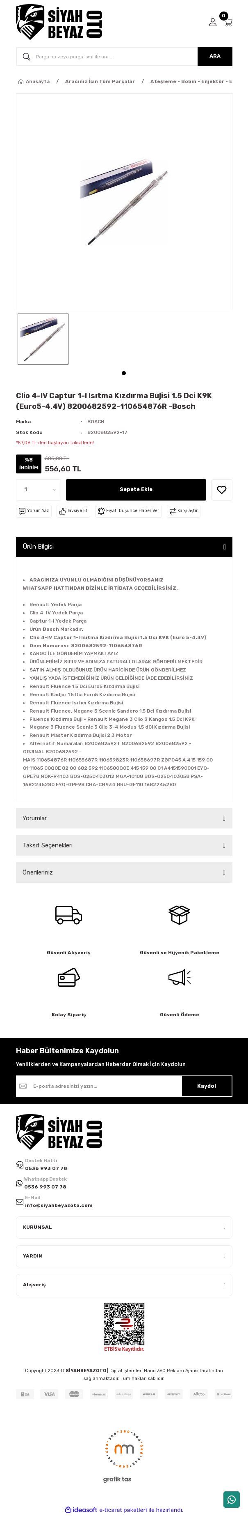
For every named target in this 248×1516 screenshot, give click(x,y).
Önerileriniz (38, 872)
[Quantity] (38, 490)
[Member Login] (213, 22)
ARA (215, 56)
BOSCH (96, 422)
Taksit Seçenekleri (48, 845)
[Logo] (59, 22)
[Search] (124, 56)
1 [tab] (124, 373)
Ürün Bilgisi (38, 546)
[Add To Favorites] (221, 490)
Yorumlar (35, 818)
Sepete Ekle (136, 489)
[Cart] (227, 22)
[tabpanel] (43, 339)
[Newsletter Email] (124, 1086)
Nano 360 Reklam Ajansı (171, 1370)
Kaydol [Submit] (206, 1086)
